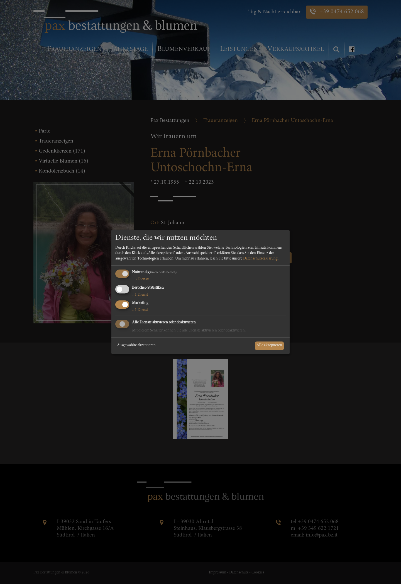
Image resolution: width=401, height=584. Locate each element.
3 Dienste (141, 280)
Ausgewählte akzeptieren (136, 346)
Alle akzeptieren (269, 346)
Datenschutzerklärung (260, 259)
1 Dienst (140, 295)
